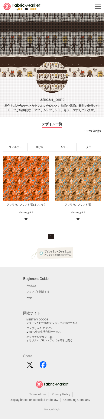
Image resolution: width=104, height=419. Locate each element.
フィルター (15, 147)
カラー (64, 147)
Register (31, 285)
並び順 (39, 147)
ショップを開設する (37, 291)
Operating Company (76, 400)
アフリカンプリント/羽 (78, 204)
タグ (88, 147)
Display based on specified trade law (34, 400)
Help (29, 297)
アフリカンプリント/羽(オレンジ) (26, 204)
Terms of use (37, 394)
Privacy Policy (61, 394)
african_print (26, 212)
